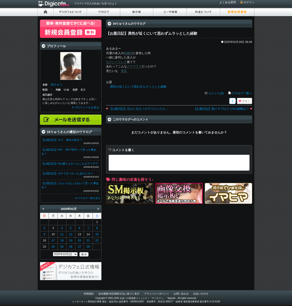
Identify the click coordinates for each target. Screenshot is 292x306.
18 (61, 240)
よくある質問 (227, 2)
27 (79, 246)
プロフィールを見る (86, 107)
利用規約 (89, 293)
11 (61, 234)
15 (97, 234)
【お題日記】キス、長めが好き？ (61, 139)
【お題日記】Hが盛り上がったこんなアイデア (69, 163)
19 (70, 240)
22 (97, 240)
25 (61, 246)
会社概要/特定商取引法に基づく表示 (118, 293)
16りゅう (56, 84)
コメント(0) (216, 93)
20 (79, 240)
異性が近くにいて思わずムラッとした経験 (138, 86)
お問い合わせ (181, 293)
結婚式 (128, 53)
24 (53, 246)
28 (88, 246)
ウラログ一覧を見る (89, 198)
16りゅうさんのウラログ (129, 23)
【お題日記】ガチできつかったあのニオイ (67, 173)
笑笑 (124, 71)
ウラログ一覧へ (241, 93)
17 (53, 240)
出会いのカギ (200, 293)
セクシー (112, 62)
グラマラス (134, 66)
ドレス (122, 62)
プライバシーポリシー (156, 293)
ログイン (248, 2)
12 (70, 234)
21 (88, 240)
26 (70, 246)
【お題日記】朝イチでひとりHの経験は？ (221, 108)
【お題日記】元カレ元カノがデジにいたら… (138, 108)
